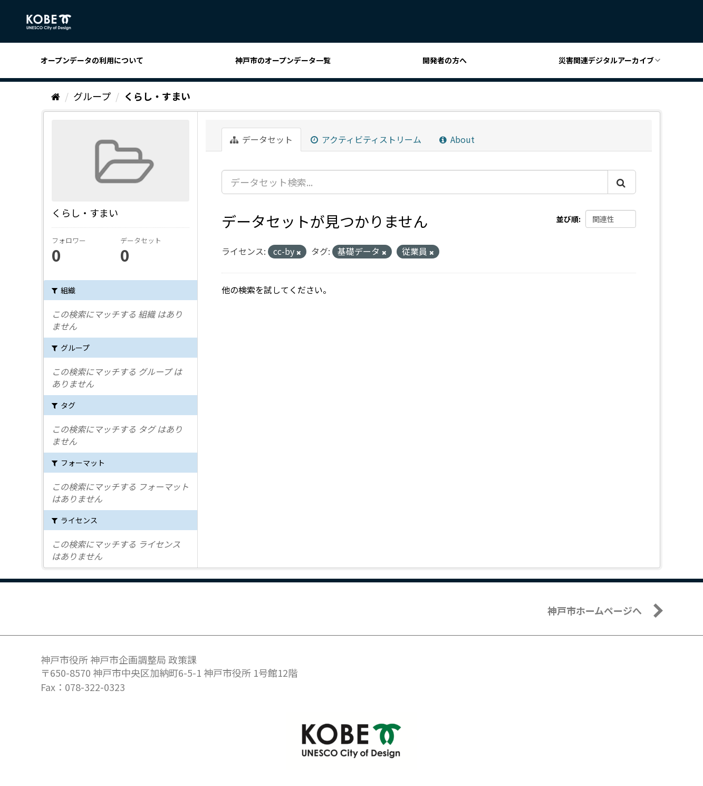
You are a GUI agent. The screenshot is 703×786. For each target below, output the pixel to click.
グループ (92, 96)
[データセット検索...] (415, 182)
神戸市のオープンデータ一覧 (283, 60)
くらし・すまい (157, 96)
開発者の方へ (444, 60)
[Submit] (622, 182)
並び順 (567, 219)
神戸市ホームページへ (594, 610)
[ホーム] (55, 96)
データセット (261, 139)
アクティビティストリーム (366, 139)
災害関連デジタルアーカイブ (606, 60)
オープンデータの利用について (92, 60)
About (457, 139)
